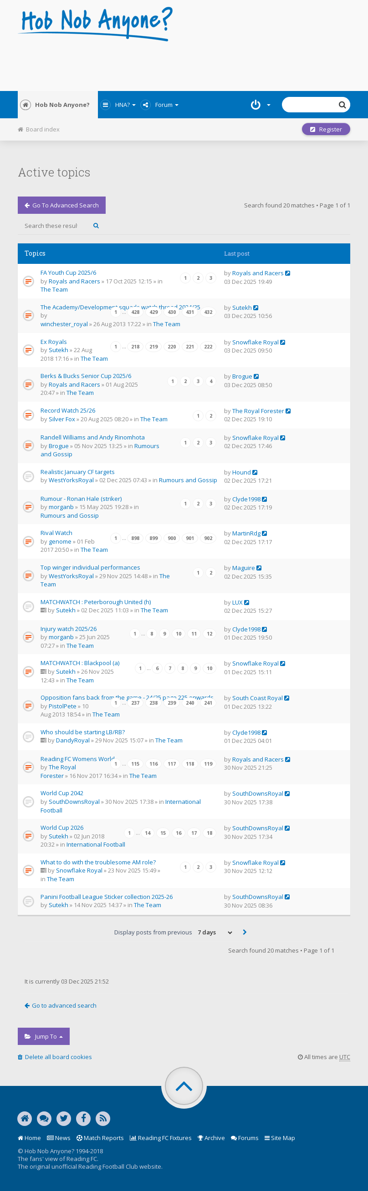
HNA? (118, 104)
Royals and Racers (74, 281)
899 (153, 538)
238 (153, 703)
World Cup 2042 (62, 793)
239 (172, 703)
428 (135, 312)
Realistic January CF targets (78, 472)
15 (163, 833)
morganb (61, 507)
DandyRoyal (73, 740)
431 (190, 312)
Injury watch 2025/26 (69, 629)
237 (135, 703)
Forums (245, 1138)
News (59, 1138)
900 (172, 538)
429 (153, 312)
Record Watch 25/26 (68, 410)
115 (135, 764)
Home (29, 1138)
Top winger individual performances (90, 567)
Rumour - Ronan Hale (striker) (81, 499)
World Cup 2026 (62, 827)
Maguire (243, 568)
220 (172, 346)
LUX (237, 602)
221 (190, 346)
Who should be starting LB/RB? (83, 732)
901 (190, 538)
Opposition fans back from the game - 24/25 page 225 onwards (127, 697)
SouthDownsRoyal (74, 801)
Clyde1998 (246, 499)
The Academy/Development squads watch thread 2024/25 (120, 307)
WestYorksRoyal (71, 480)
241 (208, 703)
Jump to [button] (44, 1036)
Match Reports (100, 1138)
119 (208, 764)
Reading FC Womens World (78, 759)
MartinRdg (246, 533)
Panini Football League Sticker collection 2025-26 (107, 897)
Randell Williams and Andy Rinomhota (93, 437)
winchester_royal (64, 324)
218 (135, 346)
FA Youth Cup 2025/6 (68, 272)
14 (147, 833)
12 (209, 634)
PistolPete (63, 706)
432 (208, 312)
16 (178, 833)
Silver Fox (62, 419)
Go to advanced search (62, 205)
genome (60, 541)
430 (172, 312)
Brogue (242, 376)
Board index (39, 129)
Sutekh (242, 307)
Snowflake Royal (255, 342)
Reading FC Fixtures (161, 1138)
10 (178, 634)
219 (153, 346)
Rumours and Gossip (188, 480)
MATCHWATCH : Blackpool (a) (80, 663)
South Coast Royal (257, 698)
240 (190, 703)
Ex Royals (54, 342)
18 (209, 833)
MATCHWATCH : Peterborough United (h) (96, 602)
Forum (159, 104)
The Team (54, 289)
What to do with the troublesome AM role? (98, 862)
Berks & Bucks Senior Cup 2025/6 (86, 376)
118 (190, 764)
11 (194, 634)
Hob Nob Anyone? (55, 104)
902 (208, 538)
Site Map (280, 1138)
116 (153, 764)
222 (208, 346)
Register (326, 129)
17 (194, 833)
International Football (95, 844)
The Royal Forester (258, 411)
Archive (211, 1138)
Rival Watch (56, 533)
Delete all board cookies (55, 1057)
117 (172, 764)
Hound (241, 472)
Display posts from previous (174, 932)
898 (135, 538)
